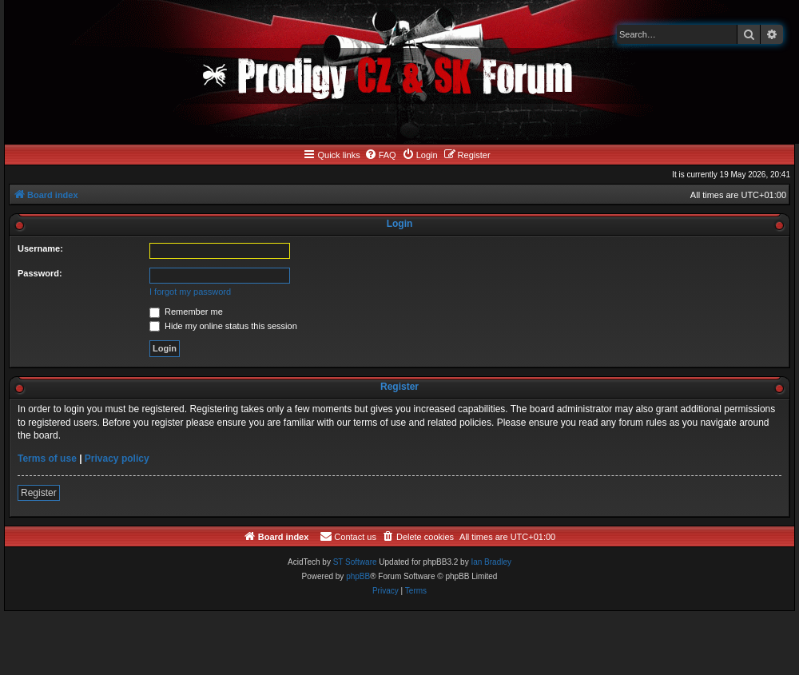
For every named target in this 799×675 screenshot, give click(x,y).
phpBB (358, 576)
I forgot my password (190, 291)
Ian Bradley (491, 562)
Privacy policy (117, 458)
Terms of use (47, 458)
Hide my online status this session (223, 326)
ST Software (355, 562)
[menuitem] (380, 155)
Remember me (186, 311)
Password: (40, 273)
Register (39, 492)
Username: (40, 248)
